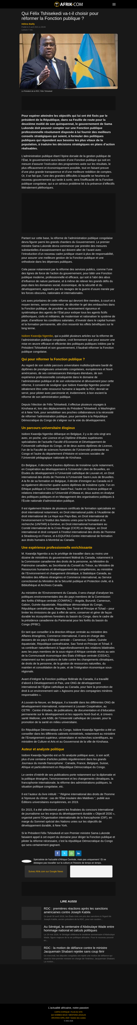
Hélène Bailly (28, 24)
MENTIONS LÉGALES (77, 1015)
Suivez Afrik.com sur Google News (46, 871)
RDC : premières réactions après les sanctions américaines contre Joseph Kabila (76, 910)
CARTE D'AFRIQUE (62, 1012)
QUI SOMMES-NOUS (59, 1015)
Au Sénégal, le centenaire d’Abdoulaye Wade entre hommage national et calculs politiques (79, 928)
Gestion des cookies (78, 1018)
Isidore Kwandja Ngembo (37, 335)
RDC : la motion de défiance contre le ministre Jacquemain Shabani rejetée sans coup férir (75, 949)
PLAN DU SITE (77, 1012)
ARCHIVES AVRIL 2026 (60, 1018)
